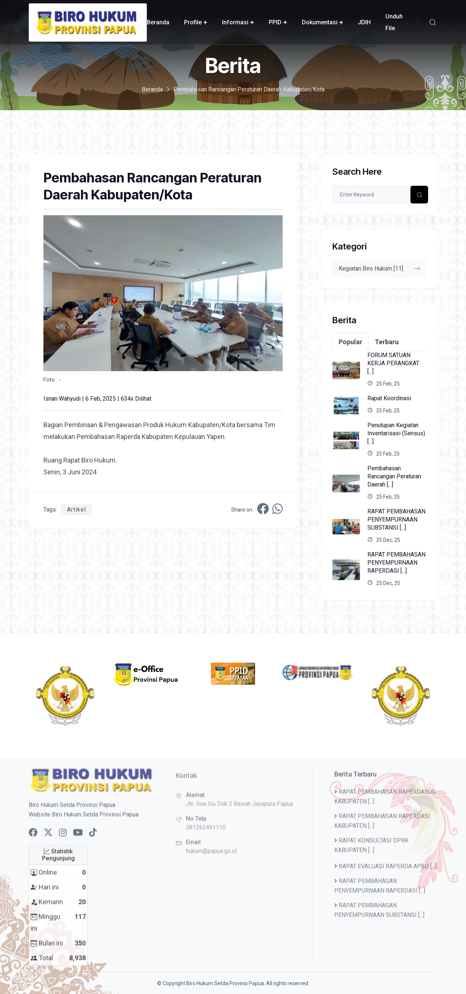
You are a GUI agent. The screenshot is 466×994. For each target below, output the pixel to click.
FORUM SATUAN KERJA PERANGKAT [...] (393, 363)
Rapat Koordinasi (389, 398)
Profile (193, 22)
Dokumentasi (320, 22)
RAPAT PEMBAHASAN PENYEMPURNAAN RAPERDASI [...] (396, 562)
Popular (350, 342)
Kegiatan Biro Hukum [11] (379, 268)
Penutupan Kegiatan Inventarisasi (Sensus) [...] (396, 433)
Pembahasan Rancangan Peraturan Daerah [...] (394, 476)
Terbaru (387, 342)
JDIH (364, 22)
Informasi (235, 22)
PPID (275, 22)
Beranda (158, 22)
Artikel (76, 509)
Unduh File (394, 22)
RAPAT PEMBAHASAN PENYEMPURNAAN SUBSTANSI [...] (396, 519)
